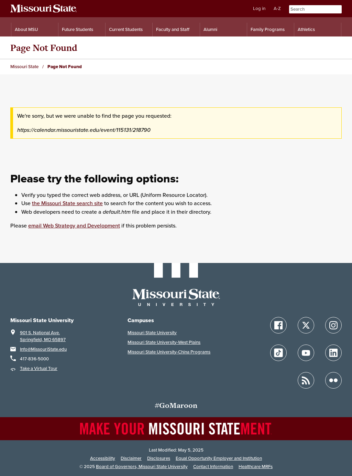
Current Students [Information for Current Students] (126, 29)
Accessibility (102, 458)
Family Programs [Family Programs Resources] (268, 29)
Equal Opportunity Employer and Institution (219, 458)
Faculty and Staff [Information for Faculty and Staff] (172, 29)
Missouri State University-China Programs (169, 352)
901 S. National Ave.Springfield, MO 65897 (43, 336)
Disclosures (158, 458)
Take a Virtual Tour (38, 368)
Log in (259, 8)
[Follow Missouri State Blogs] (306, 380)
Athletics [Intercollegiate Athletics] (306, 29)
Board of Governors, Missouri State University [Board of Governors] (142, 466)
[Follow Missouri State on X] (306, 325)
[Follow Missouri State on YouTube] (306, 353)
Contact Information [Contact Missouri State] (213, 466)
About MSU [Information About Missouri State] (26, 29)
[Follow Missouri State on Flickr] (333, 380)
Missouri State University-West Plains (164, 342)
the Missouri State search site (67, 203)
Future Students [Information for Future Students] (77, 29)
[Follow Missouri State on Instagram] (333, 325)
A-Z (277, 8)
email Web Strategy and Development (74, 226)
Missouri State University (152, 332)
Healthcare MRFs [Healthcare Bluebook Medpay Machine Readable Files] (256, 466)
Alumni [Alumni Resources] (210, 29)
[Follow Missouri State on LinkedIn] (333, 353)
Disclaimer (131, 458)
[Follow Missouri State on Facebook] (278, 325)
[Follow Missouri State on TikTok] (278, 353)
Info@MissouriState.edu (43, 349)
